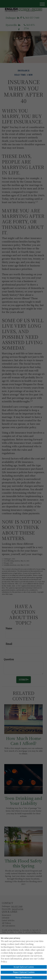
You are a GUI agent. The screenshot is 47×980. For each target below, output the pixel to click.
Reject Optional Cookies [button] (24, 972)
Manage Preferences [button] (23, 977)
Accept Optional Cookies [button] (24, 967)
